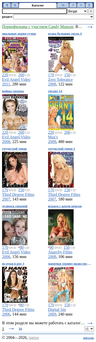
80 (22, 247)
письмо (88, 338)
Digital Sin (57, 309)
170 (51, 75)
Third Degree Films (18, 194)
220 (5, 75)
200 (21, 75)
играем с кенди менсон (65, 206)
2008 (52, 84)
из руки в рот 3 (13, 263)
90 (51, 247)
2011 (6, 84)
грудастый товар (14, 148)
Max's (53, 137)
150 (67, 75)
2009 (52, 314)
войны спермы (13, 91)
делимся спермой (14, 206)
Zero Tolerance (60, 79)
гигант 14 (55, 91)
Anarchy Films (60, 252)
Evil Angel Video (16, 79)
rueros (34, 337)
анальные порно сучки (19, 33)
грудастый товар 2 (61, 148)
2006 (6, 256)
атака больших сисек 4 (65, 33)
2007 (6, 199)
